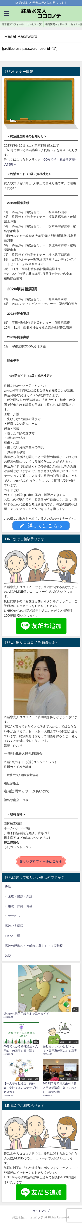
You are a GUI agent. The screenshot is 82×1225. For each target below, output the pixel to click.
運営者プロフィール (12, 24)
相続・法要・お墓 (20, 906)
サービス (14, 915)
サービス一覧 (34, 24)
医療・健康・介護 (20, 896)
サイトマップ (41, 1210)
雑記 (8, 955)
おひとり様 (12, 935)
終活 (8, 886)
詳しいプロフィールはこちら (41, 861)
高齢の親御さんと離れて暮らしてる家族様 (34, 945)
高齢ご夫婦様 (14, 925)
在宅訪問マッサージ (56, 24)
